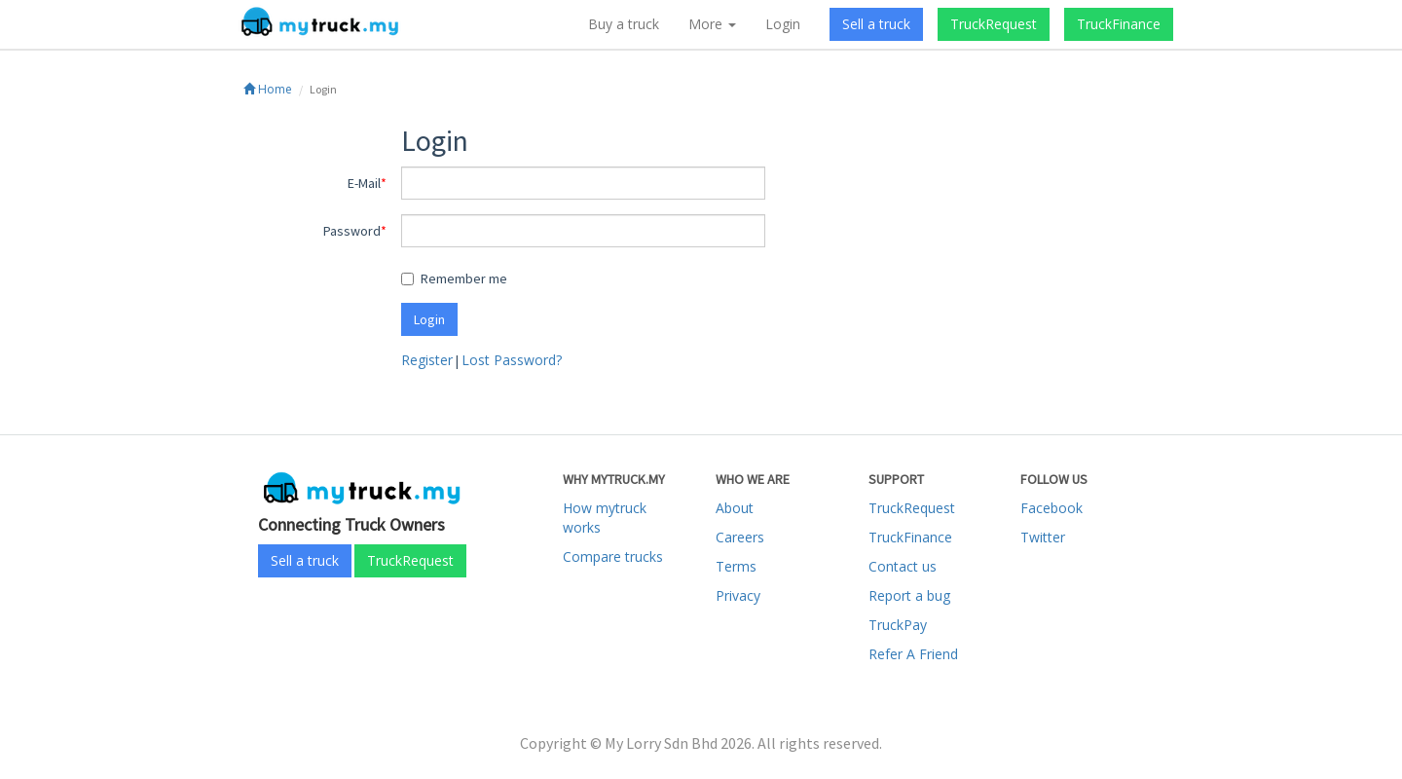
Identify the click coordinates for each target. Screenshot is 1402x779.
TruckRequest (993, 24)
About (735, 508)
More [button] (712, 24)
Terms (736, 566)
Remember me (454, 278)
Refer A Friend (913, 654)
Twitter (1042, 537)
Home (267, 89)
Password (352, 231)
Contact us (902, 566)
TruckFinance (1119, 24)
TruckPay (897, 624)
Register (427, 360)
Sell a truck (876, 24)
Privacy (738, 595)
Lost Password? (511, 360)
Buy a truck (623, 24)
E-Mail (364, 183)
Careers (740, 537)
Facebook (1051, 508)
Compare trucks (613, 556)
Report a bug (909, 595)
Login (782, 24)
